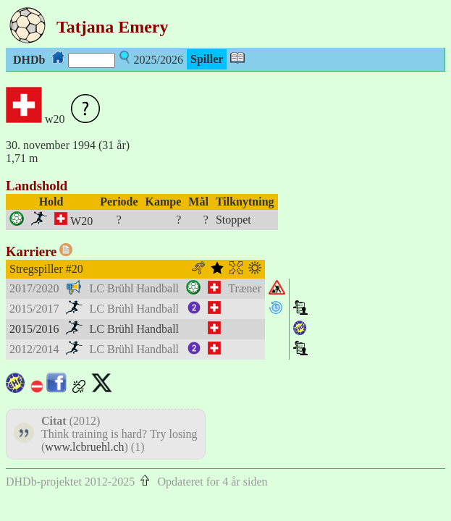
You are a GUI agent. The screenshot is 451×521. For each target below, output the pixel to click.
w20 (55, 119)
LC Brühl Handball (135, 288)
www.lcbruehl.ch (84, 447)
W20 (81, 221)
